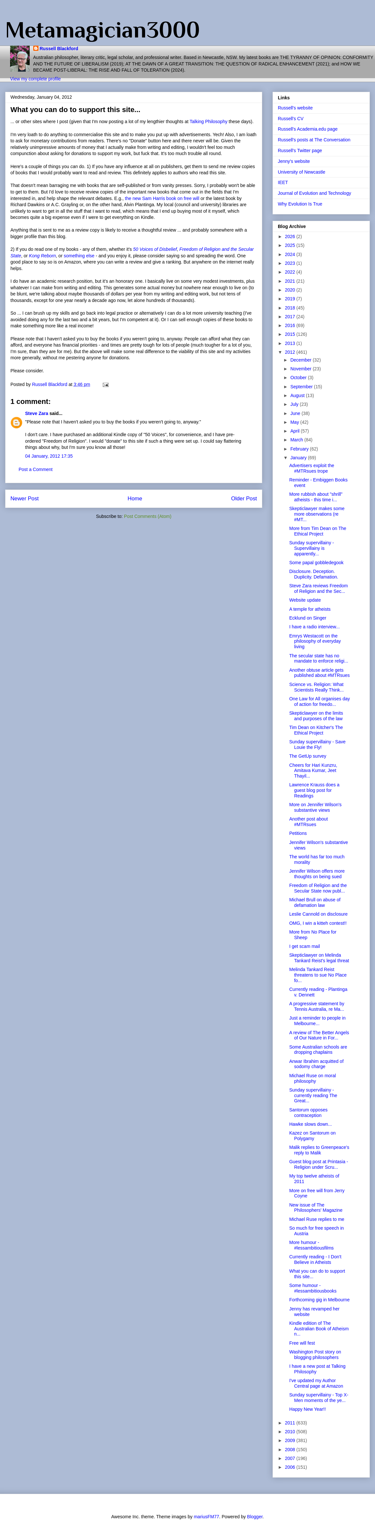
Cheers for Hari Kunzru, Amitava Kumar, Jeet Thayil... (313, 771)
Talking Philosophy (209, 121)
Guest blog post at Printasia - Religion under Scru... (318, 1164)
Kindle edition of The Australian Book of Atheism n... (319, 1329)
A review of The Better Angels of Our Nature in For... (319, 1035)
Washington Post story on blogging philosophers (315, 1354)
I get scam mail (304, 946)
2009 (290, 1440)
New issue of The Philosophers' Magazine (315, 1207)
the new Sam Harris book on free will (162, 198)
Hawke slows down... (310, 1124)
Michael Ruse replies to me (316, 1219)
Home (135, 498)
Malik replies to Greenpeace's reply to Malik (319, 1150)
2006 (290, 1467)
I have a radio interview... (314, 626)
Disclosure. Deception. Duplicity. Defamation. (313, 574)
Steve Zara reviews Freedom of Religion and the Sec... (318, 588)
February (300, 448)
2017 (290, 316)
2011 (290, 1422)
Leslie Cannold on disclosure (318, 914)
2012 (290, 352)
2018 (290, 307)
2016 (290, 325)
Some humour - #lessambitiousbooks (313, 1288)
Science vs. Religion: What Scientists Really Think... (316, 687)
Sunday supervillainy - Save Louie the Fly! (317, 744)
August (298, 395)
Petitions (298, 833)
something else (79, 255)
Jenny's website (294, 161)
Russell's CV (291, 118)
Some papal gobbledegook (316, 562)
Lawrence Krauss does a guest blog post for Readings (314, 790)
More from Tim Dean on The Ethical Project (317, 531)
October (299, 377)
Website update (305, 600)
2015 (290, 334)
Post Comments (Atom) (147, 516)
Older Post (244, 498)
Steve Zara (36, 413)
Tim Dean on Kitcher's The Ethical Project (316, 730)
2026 (290, 236)
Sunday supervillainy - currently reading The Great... (313, 1095)
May (295, 422)
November (301, 368)
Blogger (254, 1516)
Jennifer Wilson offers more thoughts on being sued (317, 873)
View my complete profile (35, 78)
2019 (290, 298)
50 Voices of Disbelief (155, 249)
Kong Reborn (42, 255)
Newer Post (24, 498)
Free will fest (302, 1343)
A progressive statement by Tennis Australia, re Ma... (316, 1006)
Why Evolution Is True (300, 204)
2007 (290, 1458)
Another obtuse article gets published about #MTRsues (319, 672)
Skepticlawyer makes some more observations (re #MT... (317, 514)
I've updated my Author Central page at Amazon (316, 1383)
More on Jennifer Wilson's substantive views (315, 807)
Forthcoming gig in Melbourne (319, 1299)
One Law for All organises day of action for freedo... (319, 701)
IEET (283, 182)
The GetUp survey (307, 756)
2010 (290, 1431)
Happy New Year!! (307, 1409)
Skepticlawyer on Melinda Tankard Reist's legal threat (319, 957)
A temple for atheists (310, 609)
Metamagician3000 (102, 29)
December (301, 360)
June (295, 413)
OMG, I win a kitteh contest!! (318, 923)
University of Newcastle (301, 172)
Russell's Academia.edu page (308, 129)
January (299, 457)
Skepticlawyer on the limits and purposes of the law (316, 715)
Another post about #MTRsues (308, 821)
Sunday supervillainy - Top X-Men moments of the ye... (318, 1397)
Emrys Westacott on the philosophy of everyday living (315, 641)
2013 (290, 343)
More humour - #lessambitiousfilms (311, 1245)
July (295, 404)
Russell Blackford (59, 48)
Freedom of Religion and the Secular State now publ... (318, 888)
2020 (290, 290)
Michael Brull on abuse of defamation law (314, 902)
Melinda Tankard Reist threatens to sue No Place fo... (318, 975)
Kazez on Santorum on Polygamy (312, 1135)
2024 (290, 254)
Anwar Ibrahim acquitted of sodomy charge (316, 1064)
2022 (290, 272)
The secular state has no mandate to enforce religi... (318, 658)
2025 (290, 245)
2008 (290, 1449)
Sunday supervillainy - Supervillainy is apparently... (311, 548)
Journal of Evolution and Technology (314, 193)
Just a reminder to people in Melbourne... (317, 1020)
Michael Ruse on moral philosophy (312, 1078)
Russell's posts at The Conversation (314, 139)
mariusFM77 (206, 1516)
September (302, 386)
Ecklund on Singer (307, 618)
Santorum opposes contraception (308, 1112)
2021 (290, 281)
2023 (290, 263)
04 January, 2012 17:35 (49, 456)
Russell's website (295, 107)
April (295, 431)
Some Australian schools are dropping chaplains (318, 1049)
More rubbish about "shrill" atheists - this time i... (315, 497)
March (297, 439)
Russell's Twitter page (300, 150)
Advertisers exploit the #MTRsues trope (311, 468)
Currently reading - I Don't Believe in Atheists (315, 1259)
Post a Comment (35, 469)
